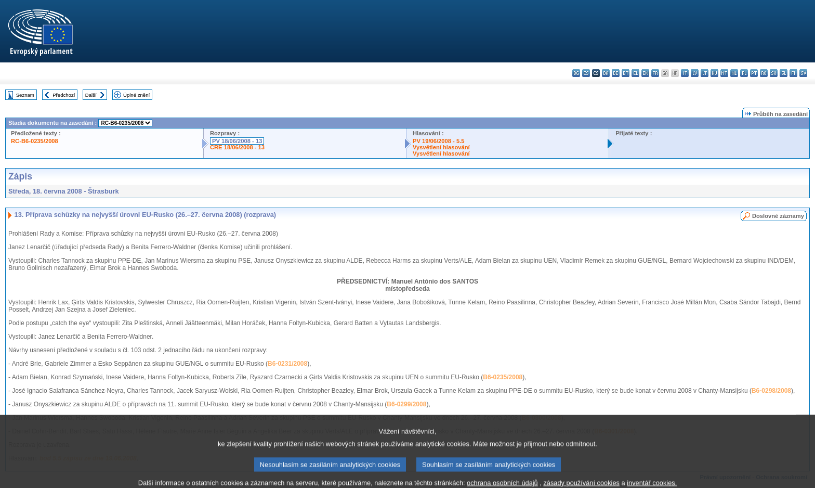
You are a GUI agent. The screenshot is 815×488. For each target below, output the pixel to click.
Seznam (25, 95)
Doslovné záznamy (778, 216)
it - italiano (685, 73)
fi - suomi (793, 73)
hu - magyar (714, 73)
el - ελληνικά (635, 73)
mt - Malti (724, 73)
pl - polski (744, 73)
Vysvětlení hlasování (441, 147)
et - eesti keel (625, 73)
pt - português (754, 73)
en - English (645, 73)
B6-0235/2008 (502, 377)
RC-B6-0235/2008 (34, 141)
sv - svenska (803, 73)
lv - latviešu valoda (695, 73)
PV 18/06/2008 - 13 (237, 141)
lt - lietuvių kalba (704, 73)
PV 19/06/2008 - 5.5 (439, 141)
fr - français (655, 73)
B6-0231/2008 (287, 363)
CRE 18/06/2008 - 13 (237, 147)
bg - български (576, 73)
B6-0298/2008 (771, 390)
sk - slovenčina (774, 73)
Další (91, 95)
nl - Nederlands (734, 73)
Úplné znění (136, 95)
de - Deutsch (616, 73)
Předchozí (63, 95)
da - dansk (606, 73)
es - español (586, 73)
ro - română (764, 73)
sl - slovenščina (783, 73)
